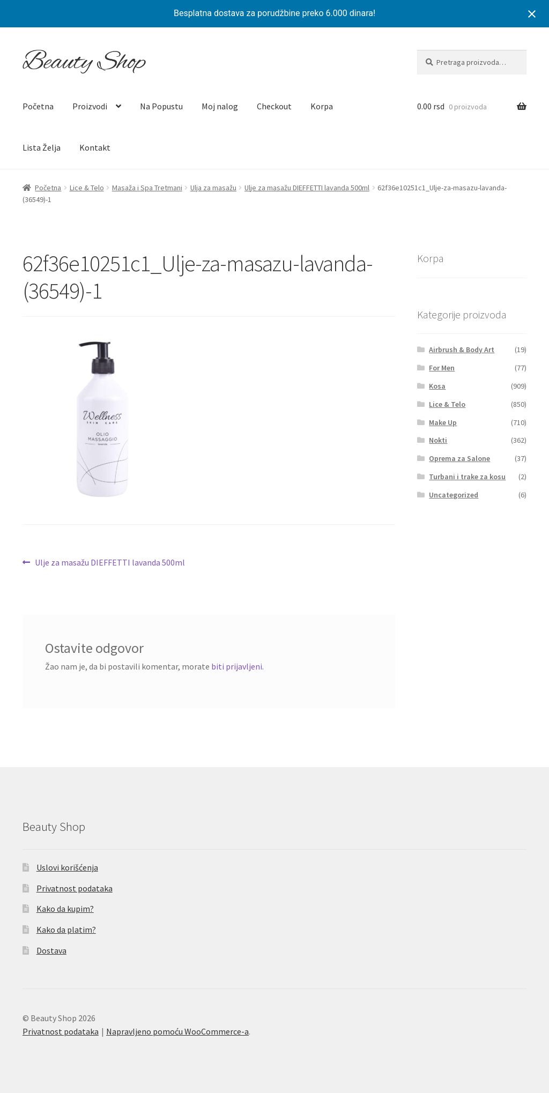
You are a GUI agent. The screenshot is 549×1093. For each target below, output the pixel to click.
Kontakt (94, 147)
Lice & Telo (87, 187)
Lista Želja (42, 147)
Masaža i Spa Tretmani (147, 187)
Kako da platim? (66, 929)
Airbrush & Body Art (461, 349)
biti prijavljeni (236, 666)
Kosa (437, 386)
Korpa (321, 106)
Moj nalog (220, 106)
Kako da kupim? (65, 908)
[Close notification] (531, 14)
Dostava (51, 950)
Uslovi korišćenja (67, 867)
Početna (38, 106)
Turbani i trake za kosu (467, 476)
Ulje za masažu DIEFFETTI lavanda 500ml (306, 187)
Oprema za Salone (459, 458)
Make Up (443, 422)
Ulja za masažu (213, 187)
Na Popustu (161, 106)
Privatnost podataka (74, 888)
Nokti (438, 440)
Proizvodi (89, 106)
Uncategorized (453, 495)
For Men (442, 368)
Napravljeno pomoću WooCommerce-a (177, 1031)
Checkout (274, 106)
